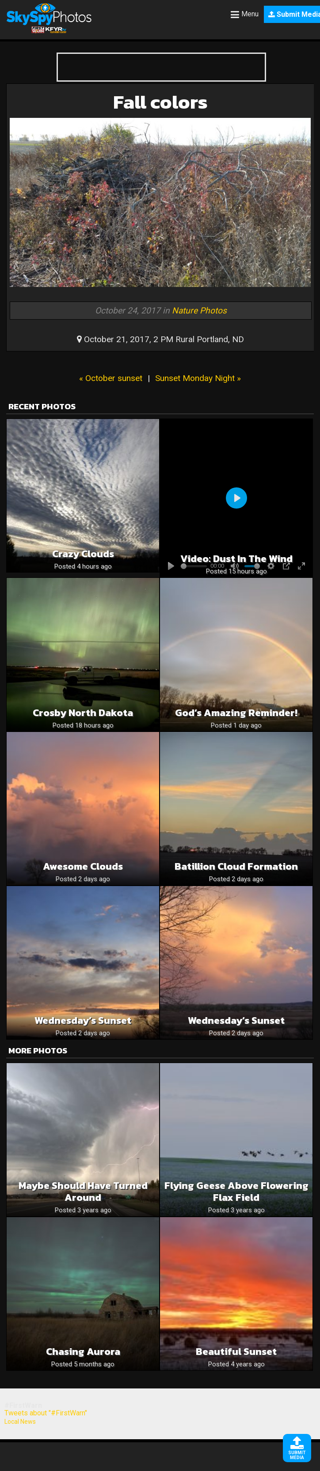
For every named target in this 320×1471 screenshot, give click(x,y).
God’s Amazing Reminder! (236, 713)
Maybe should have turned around (83, 1191)
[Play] (236, 498)
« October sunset (110, 378)
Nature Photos (199, 311)
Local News (20, 1421)
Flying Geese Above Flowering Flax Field (236, 1191)
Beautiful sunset (236, 1352)
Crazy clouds (83, 554)
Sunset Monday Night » (198, 378)
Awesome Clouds (83, 866)
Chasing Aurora (83, 1352)
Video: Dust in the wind (236, 559)
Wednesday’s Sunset (82, 1020)
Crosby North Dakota (83, 713)
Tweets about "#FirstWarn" (45, 1413)
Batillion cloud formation (236, 866)
